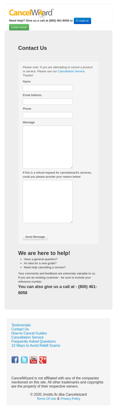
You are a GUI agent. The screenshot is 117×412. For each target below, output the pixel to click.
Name (27, 81)
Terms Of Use (46, 398)
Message (29, 122)
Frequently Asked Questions (33, 341)
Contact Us (20, 329)
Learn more (19, 27)
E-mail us (82, 20)
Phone (27, 108)
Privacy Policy (70, 398)
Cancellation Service (71, 71)
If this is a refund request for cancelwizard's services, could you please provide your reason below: (57, 174)
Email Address (32, 95)
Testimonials (21, 325)
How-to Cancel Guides (29, 333)
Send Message (35, 236)
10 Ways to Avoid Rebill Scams (35, 345)
